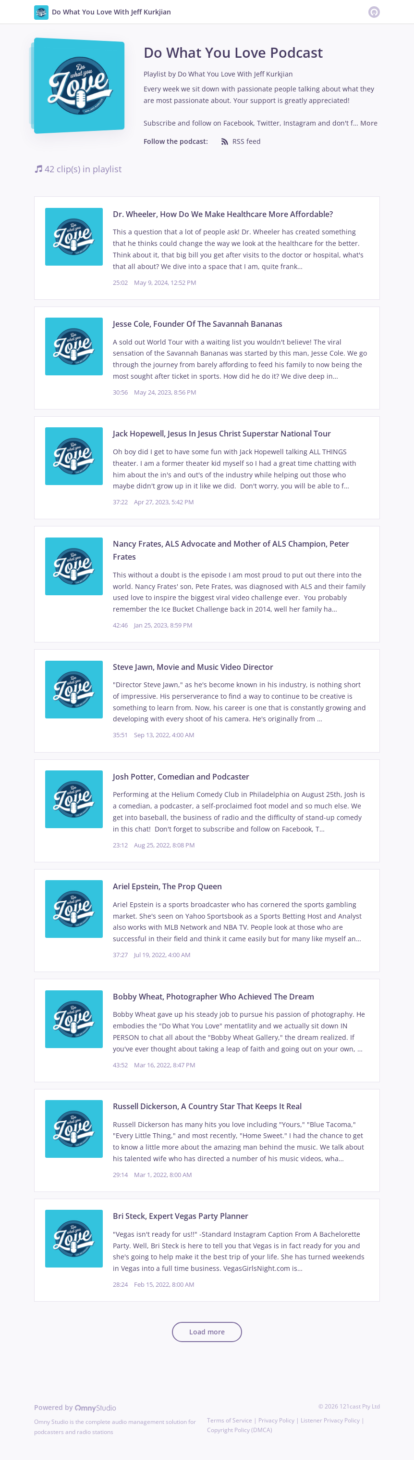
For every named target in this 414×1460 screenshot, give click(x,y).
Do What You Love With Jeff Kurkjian (235, 73)
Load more (207, 1331)
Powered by (75, 1407)
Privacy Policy (276, 1420)
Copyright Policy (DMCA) (239, 1430)
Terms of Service (229, 1420)
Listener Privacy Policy (330, 1420)
